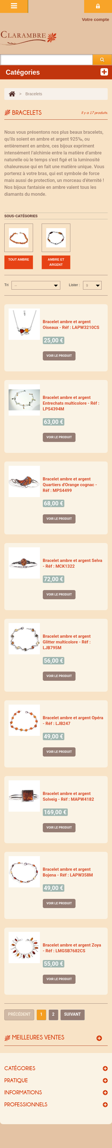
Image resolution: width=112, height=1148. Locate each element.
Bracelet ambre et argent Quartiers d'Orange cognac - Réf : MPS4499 (70, 484)
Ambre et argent (56, 262)
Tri (6, 285)
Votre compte (95, 19)
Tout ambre (18, 259)
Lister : (74, 285)
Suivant (72, 1014)
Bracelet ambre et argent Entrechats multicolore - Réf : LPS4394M (71, 403)
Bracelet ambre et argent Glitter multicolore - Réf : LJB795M (67, 642)
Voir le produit (59, 356)
